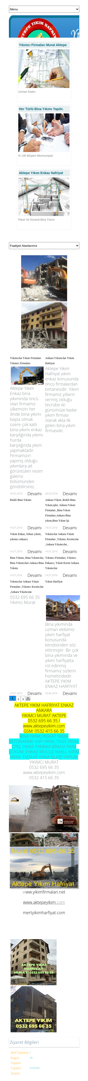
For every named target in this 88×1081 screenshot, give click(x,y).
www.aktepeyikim (39, 902)
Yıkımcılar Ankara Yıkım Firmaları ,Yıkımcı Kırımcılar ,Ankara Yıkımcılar (27, 587)
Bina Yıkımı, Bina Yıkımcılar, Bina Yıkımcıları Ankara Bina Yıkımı (27, 563)
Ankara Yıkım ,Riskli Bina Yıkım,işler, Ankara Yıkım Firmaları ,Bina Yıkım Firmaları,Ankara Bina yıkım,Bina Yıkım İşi (60, 510)
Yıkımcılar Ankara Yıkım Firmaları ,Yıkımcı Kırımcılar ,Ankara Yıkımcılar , (62, 539)
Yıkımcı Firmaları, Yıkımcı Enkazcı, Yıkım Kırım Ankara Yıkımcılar (62, 563)
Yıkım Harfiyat (54, 581)
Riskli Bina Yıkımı (20, 500)
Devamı (34, 493)
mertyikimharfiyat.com (44, 912)
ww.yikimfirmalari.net (45, 892)
